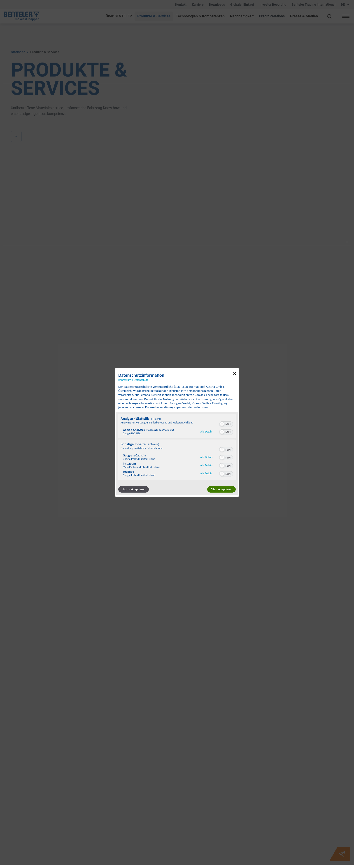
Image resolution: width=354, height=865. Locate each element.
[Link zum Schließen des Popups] (234, 374)
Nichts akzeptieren (133, 489)
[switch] (226, 423)
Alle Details (206, 431)
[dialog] (177, 432)
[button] (222, 424)
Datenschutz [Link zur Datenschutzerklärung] (141, 379)
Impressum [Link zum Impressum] (124, 379)
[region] (177, 447)
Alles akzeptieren (221, 489)
